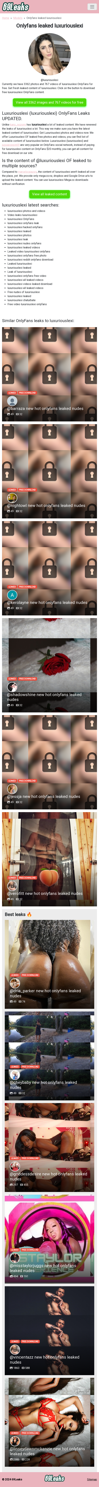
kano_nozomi (18, 124)
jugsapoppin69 (11, 145)
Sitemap (92, 1479)
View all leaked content (49, 194)
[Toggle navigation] (92, 6)
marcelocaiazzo (27, 171)
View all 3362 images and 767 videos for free (49, 102)
